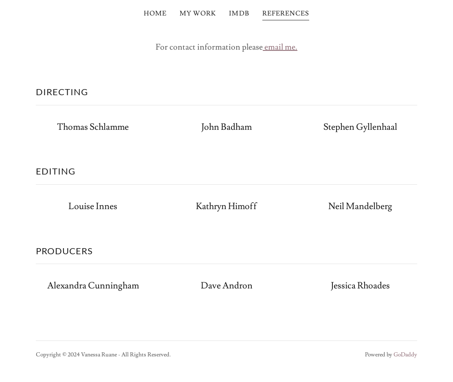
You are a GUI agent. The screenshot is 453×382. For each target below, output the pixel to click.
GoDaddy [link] (405, 354)
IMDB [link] (239, 13)
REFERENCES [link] (285, 13)
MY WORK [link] (198, 13)
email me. (280, 47)
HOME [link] (155, 13)
